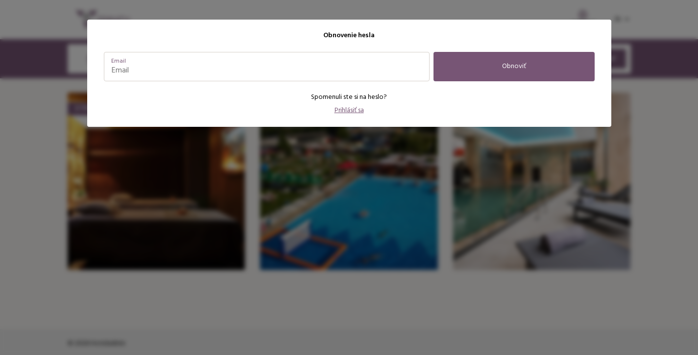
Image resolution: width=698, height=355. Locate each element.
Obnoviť (514, 66)
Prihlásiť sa (349, 110)
